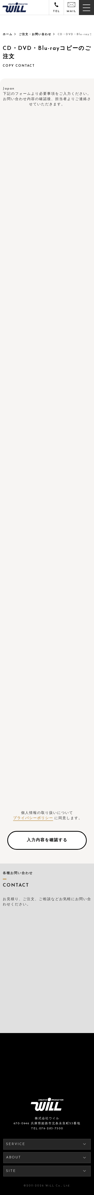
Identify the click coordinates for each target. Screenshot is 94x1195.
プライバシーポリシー (33, 818)
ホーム (8, 34)
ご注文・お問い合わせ (35, 34)
